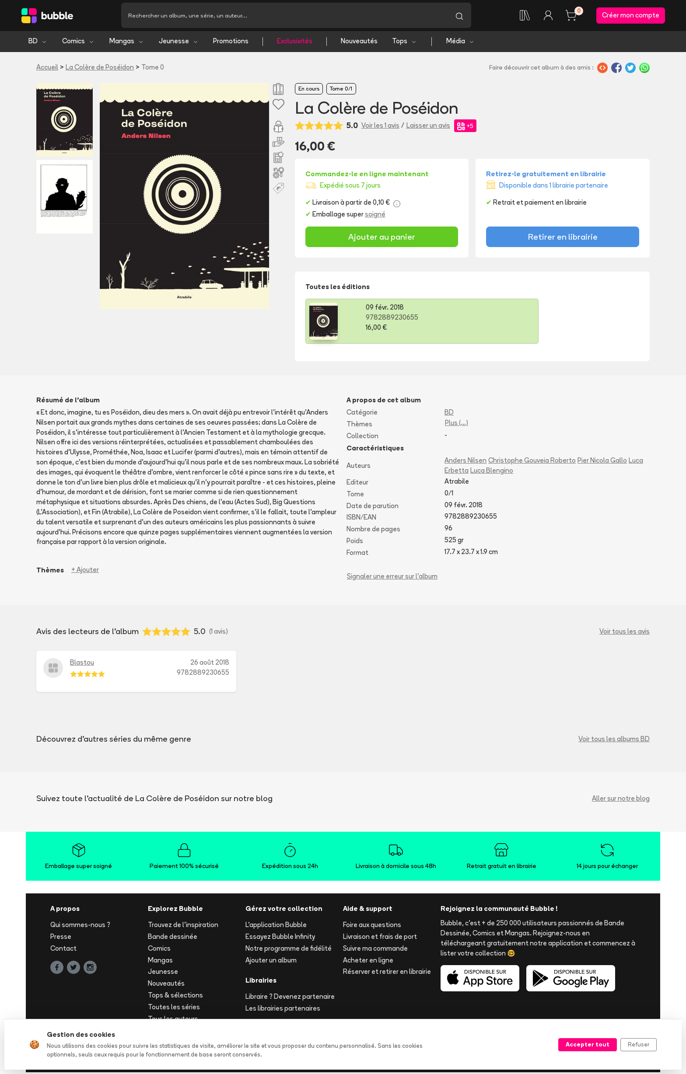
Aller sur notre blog (621, 799)
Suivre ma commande (375, 949)
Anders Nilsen (465, 462)
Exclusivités (294, 42)
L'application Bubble (276, 926)
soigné (375, 216)
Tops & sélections (175, 997)
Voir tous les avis (624, 633)
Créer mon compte (630, 16)
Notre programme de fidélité (288, 949)
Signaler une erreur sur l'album (392, 577)
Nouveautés (359, 42)
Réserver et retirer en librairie (387, 973)
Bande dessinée (172, 938)
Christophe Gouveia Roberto (532, 462)
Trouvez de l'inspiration (183, 926)
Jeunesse (179, 42)
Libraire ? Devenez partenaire (290, 998)
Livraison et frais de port (380, 938)
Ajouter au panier (381, 238)
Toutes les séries (174, 1008)
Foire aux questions (372, 926)
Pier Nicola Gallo (602, 462)
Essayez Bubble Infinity (280, 938)
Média (460, 42)
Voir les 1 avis (380, 127)
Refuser (638, 1044)
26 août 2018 (209, 664)
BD (37, 42)
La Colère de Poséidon (100, 68)
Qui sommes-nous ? (80, 926)
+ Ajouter (85, 571)
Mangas (126, 42)
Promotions (230, 42)
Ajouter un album (271, 961)
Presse (60, 938)
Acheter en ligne (368, 961)
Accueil (47, 68)
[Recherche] (284, 16)
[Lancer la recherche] (459, 16)
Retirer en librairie (563, 238)
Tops (404, 42)
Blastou (82, 664)
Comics (78, 42)
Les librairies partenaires (282, 1010)
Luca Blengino (491, 472)
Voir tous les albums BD (614, 740)
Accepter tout (587, 1044)
